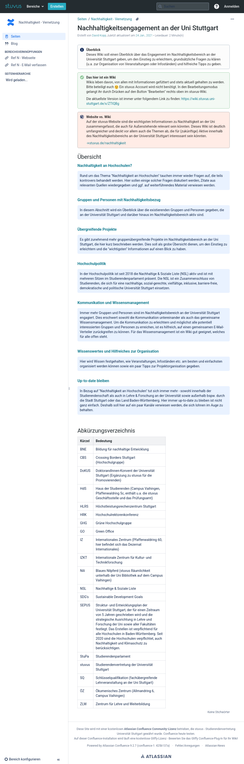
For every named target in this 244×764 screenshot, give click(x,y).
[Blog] (34, 43)
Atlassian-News (215, 745)
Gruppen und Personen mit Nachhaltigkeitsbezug (118, 200)
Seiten (82, 19)
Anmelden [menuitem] (231, 6)
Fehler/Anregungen (187, 745)
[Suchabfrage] (183, 6)
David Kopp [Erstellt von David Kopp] (99, 35)
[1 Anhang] (137, 19)
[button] (216, 6)
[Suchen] (160, 6)
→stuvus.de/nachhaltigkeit (106, 143)
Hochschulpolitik (91, 263)
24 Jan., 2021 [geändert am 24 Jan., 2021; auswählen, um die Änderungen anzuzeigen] (144, 35)
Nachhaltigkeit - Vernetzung (111, 19)
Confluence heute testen (178, 733)
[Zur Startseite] (13, 6)
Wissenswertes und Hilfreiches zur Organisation (118, 351)
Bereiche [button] (33, 6)
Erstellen (57, 6)
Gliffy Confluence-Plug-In (207, 738)
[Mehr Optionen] (232, 19)
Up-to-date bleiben (93, 381)
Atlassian (156, 756)
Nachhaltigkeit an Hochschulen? (104, 165)
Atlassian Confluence (115, 745)
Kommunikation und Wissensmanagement (113, 302)
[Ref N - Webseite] (34, 57)
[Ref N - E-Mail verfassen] (34, 65)
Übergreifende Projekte (97, 229)
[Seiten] (34, 36)
